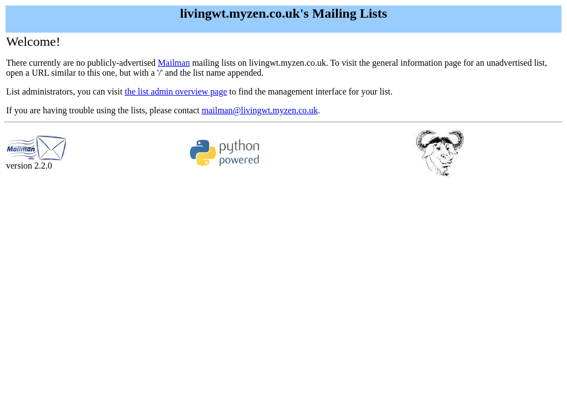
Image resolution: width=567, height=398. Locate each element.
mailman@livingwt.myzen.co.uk (260, 110)
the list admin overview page (176, 91)
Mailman (174, 62)
